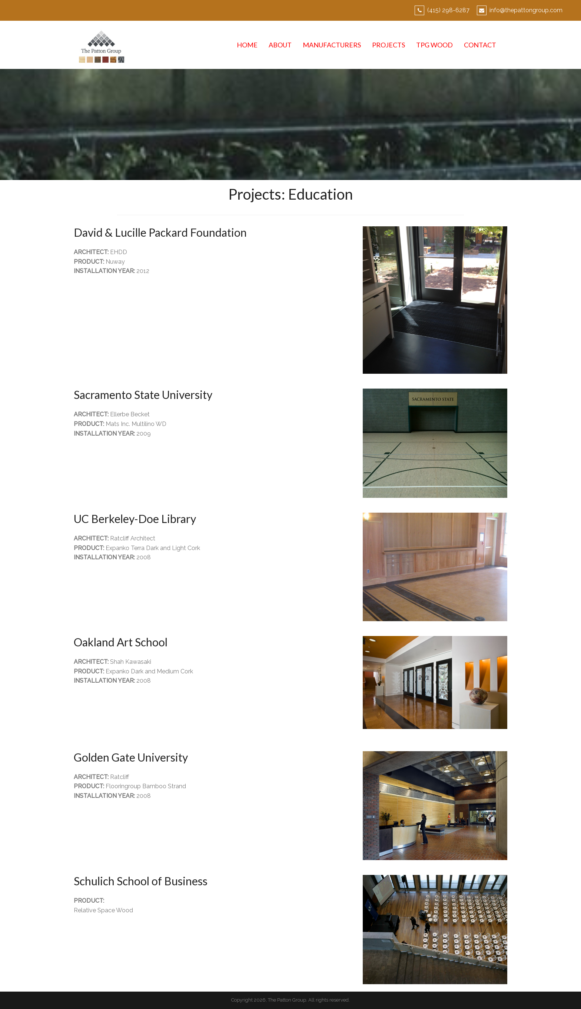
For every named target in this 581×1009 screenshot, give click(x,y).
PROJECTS (388, 45)
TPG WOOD (434, 45)
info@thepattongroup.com (525, 10)
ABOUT (280, 45)
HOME (247, 45)
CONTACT (480, 45)
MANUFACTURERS (332, 45)
